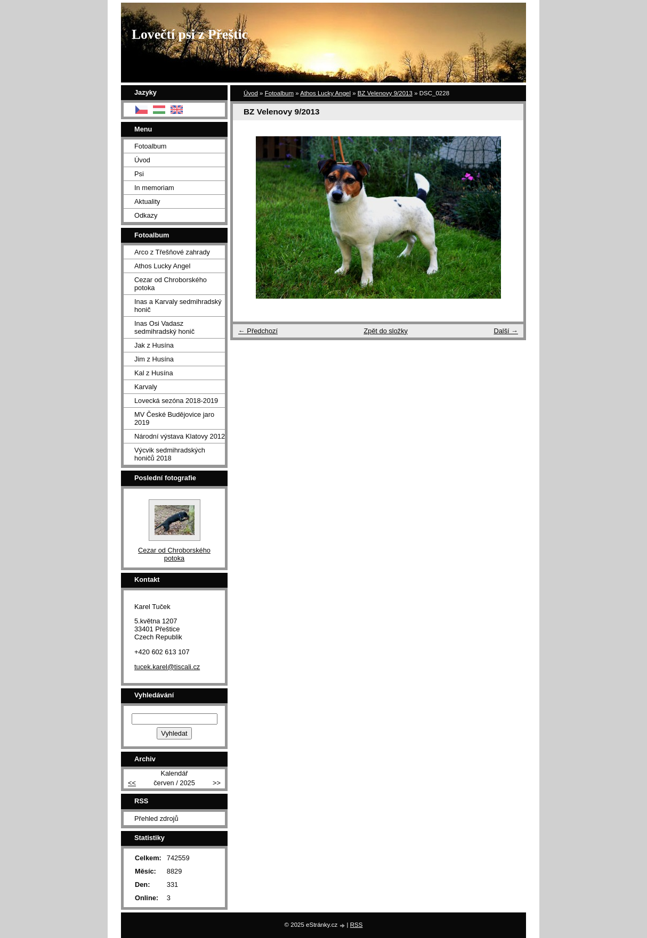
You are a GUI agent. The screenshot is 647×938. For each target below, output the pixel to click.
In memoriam (154, 188)
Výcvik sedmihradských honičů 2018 (169, 454)
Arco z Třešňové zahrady (172, 252)
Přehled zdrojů (156, 818)
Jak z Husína (154, 345)
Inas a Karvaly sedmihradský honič (178, 306)
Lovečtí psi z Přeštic (190, 34)
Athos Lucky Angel (325, 93)
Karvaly (145, 387)
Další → (506, 331)
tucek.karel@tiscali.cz (167, 667)
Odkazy (145, 215)
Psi (139, 174)
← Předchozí (258, 331)
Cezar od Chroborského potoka (170, 284)
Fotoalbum (279, 93)
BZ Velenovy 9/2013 (385, 93)
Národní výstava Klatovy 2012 (179, 436)
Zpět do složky (385, 331)
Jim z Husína (154, 359)
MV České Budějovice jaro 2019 (174, 418)
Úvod (251, 93)
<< (132, 783)
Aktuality (147, 201)
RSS (356, 924)
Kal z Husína (153, 373)
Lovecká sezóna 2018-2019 (176, 401)
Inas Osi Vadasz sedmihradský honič (164, 327)
